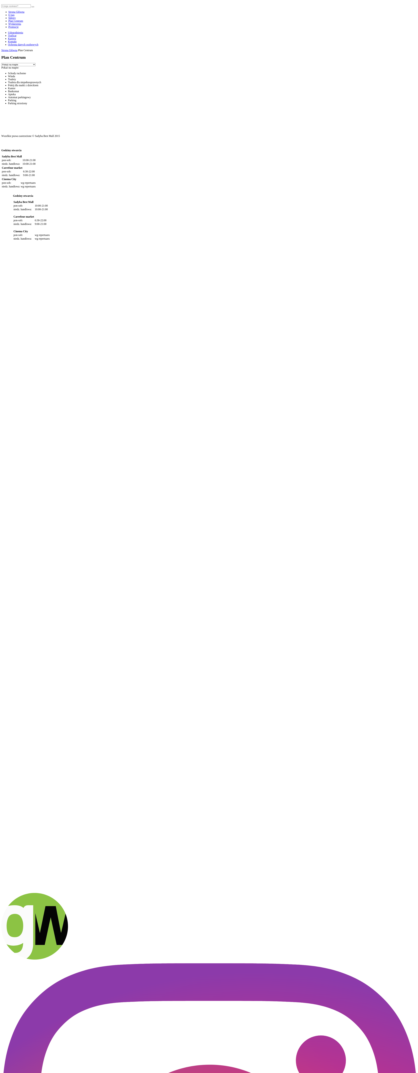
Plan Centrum (15, 21)
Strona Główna (16, 12)
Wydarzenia (14, 24)
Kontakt (12, 41)
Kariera (12, 38)
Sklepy (12, 18)
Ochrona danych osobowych (23, 44)
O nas (11, 15)
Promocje (13, 27)
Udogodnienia (15, 32)
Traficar (12, 35)
